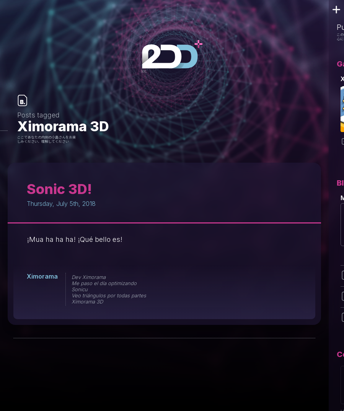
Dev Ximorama (89, 277)
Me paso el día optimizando (104, 283)
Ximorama (42, 276)
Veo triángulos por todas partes (109, 295)
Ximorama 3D (87, 301)
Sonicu (80, 289)
